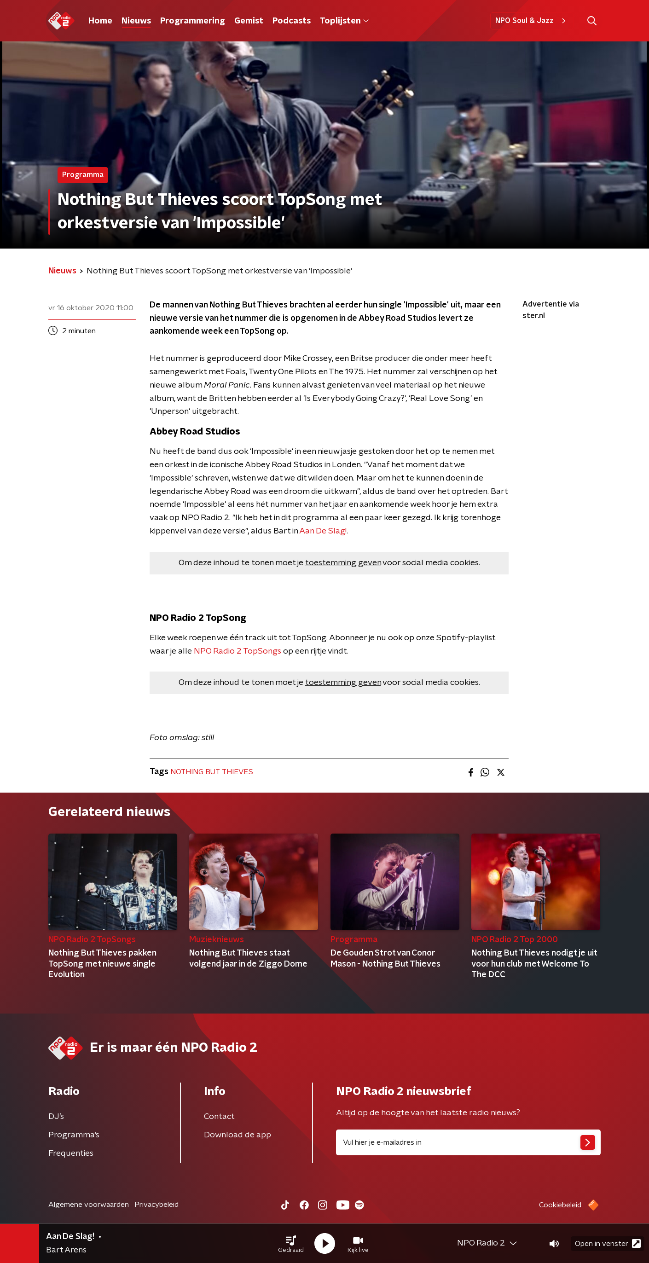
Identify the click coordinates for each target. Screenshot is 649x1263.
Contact (219, 1116)
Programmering (192, 21)
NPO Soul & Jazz (531, 20)
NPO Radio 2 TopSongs (237, 651)
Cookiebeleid (560, 1205)
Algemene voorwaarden (88, 1204)
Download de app (237, 1135)
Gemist (248, 21)
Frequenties (70, 1153)
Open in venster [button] (608, 1243)
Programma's (73, 1135)
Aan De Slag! (323, 531)
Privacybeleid (156, 1204)
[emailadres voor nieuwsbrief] (468, 1142)
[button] (291, 1243)
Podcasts (291, 21)
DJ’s (56, 1116)
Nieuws (136, 21)
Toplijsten (344, 21)
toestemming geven (343, 563)
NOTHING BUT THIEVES (211, 772)
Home (100, 21)
